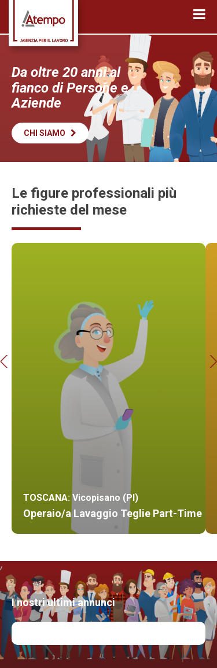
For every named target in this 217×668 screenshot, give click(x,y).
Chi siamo (50, 133)
